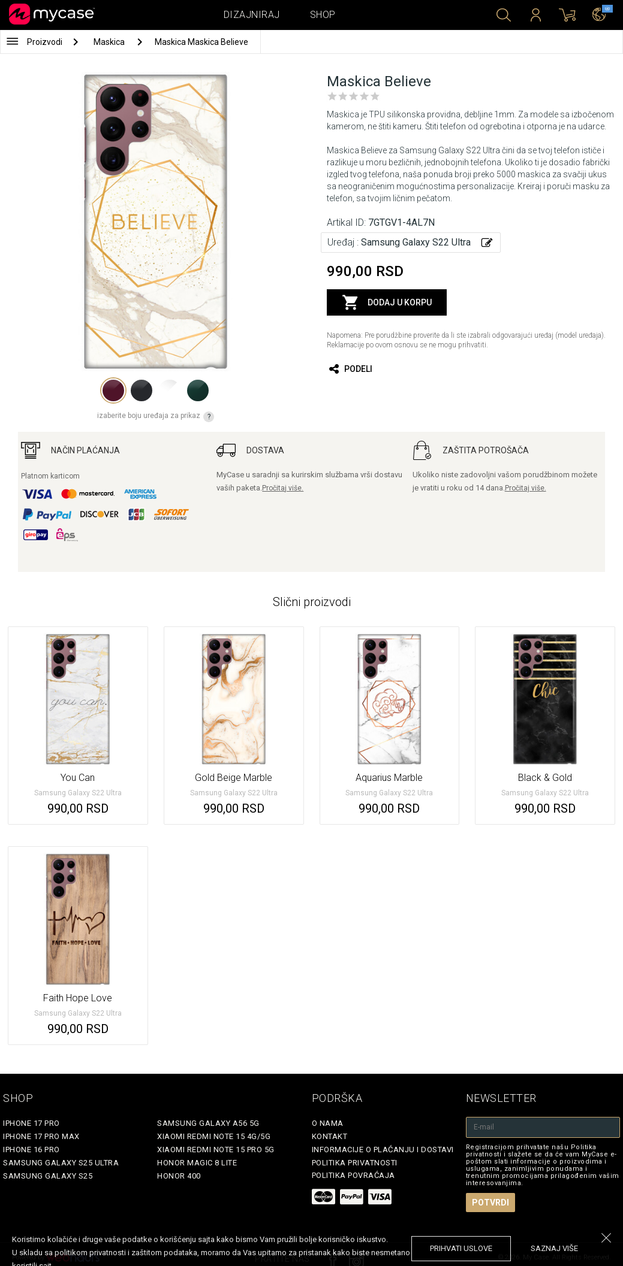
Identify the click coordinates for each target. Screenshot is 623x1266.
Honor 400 (179, 1175)
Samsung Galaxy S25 (47, 1175)
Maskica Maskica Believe (201, 42)
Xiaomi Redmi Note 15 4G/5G (213, 1136)
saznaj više (554, 1248)
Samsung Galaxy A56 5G (208, 1123)
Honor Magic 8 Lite (197, 1162)
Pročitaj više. (282, 488)
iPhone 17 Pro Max (41, 1136)
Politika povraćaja (353, 1175)
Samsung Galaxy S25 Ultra (61, 1162)
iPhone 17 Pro (31, 1123)
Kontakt (330, 1136)
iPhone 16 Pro (31, 1149)
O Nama (328, 1123)
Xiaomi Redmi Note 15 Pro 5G (216, 1149)
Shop (323, 14)
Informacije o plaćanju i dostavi (383, 1149)
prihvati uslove (461, 1248)
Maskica (110, 42)
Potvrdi (490, 1202)
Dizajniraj (252, 14)
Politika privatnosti (355, 1162)
